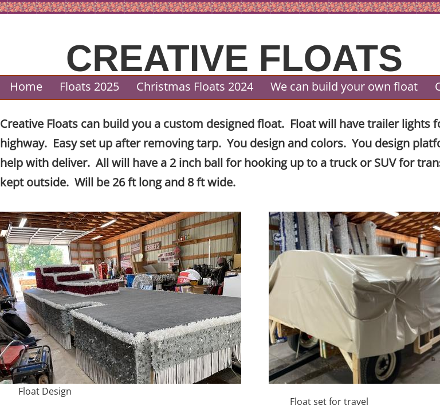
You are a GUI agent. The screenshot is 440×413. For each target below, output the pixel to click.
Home (26, 86)
